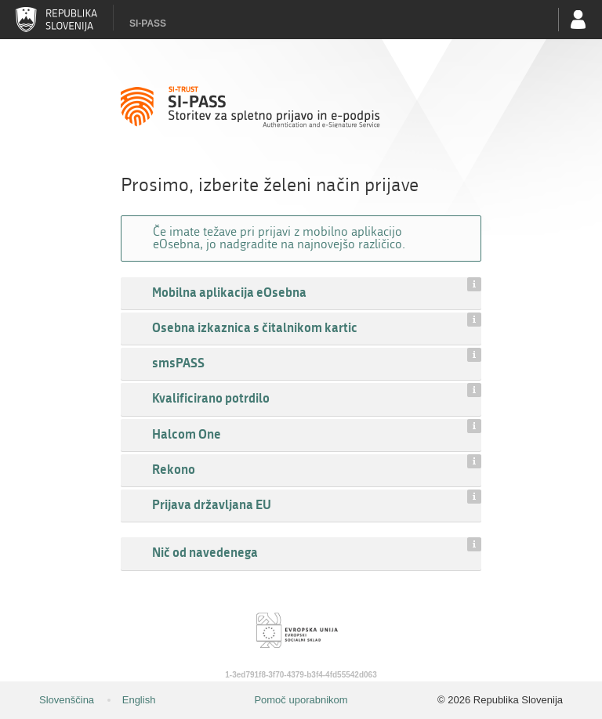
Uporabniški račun (578, 19)
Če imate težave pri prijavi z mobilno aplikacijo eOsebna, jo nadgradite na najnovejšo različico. (279, 237)
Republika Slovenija (56, 19)
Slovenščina (66, 700)
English (139, 700)
